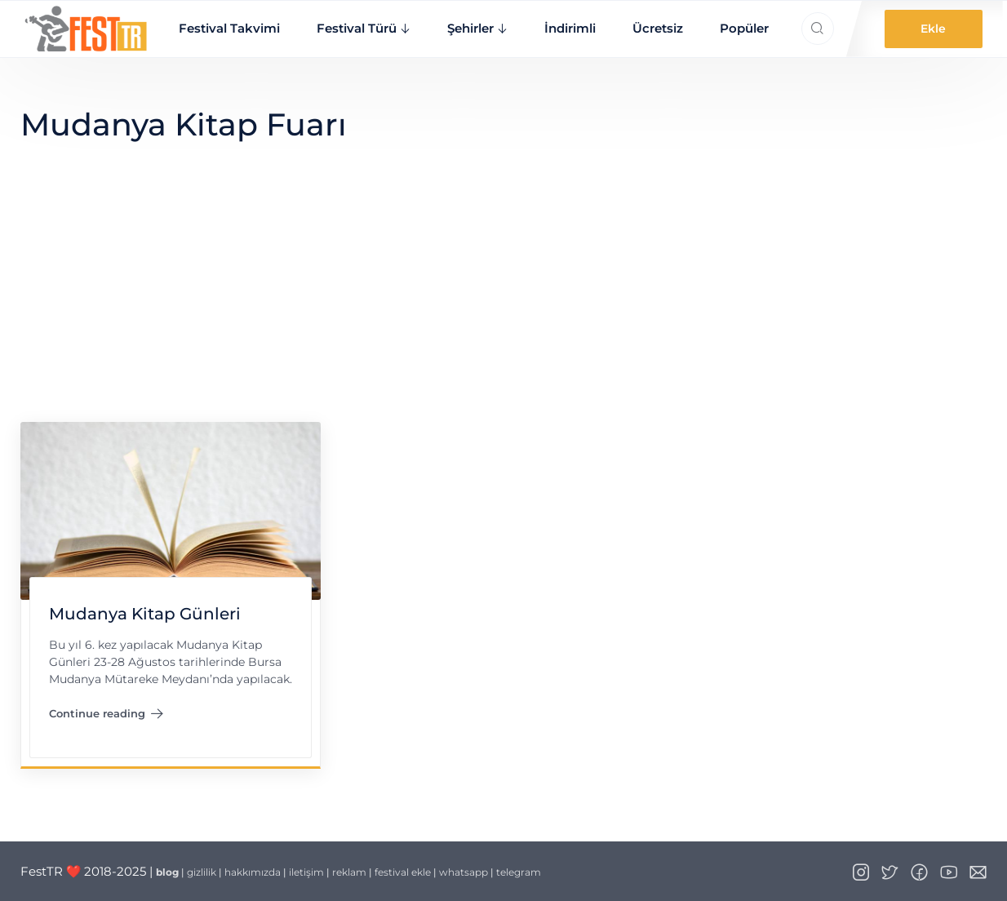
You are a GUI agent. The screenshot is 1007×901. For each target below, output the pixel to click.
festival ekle (403, 872)
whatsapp (463, 872)
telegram (518, 872)
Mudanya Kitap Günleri (144, 614)
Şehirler (470, 28)
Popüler (744, 28)
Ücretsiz (657, 28)
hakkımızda (252, 872)
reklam (349, 872)
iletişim (306, 872)
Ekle (933, 28)
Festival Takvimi (229, 28)
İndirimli (570, 28)
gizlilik (201, 872)
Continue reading (105, 716)
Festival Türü (357, 28)
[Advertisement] (503, 299)
